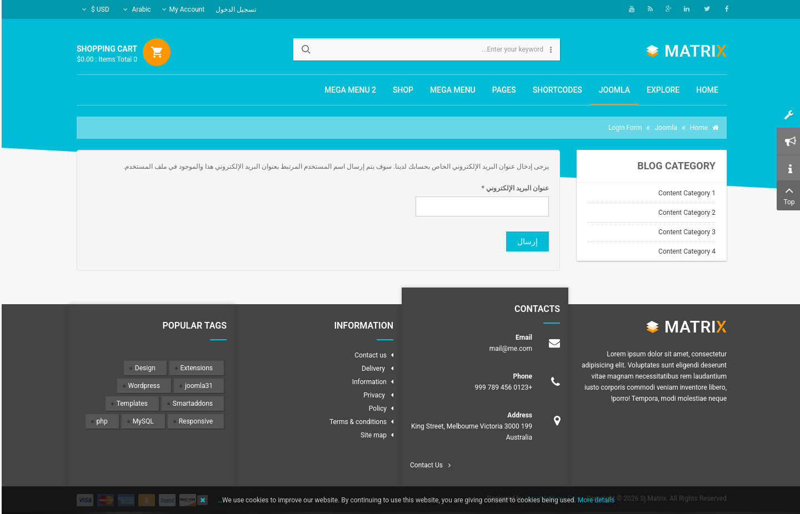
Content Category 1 (685, 193)
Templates (130, 403)
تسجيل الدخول (234, 9)
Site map (372, 435)
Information (368, 382)
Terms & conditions (356, 422)
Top (787, 194)
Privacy (373, 395)
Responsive (194, 421)
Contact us (369, 355)
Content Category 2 (685, 212)
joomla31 (197, 386)
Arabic (135, 9)
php (100, 421)
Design (143, 368)
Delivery (372, 368)
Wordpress (142, 386)
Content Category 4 (685, 251)
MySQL (141, 421)
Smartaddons (191, 403)
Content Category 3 (685, 232)
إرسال (526, 241)
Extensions (195, 368)
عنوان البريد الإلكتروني (513, 188)
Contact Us (424, 465)
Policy (376, 408)
